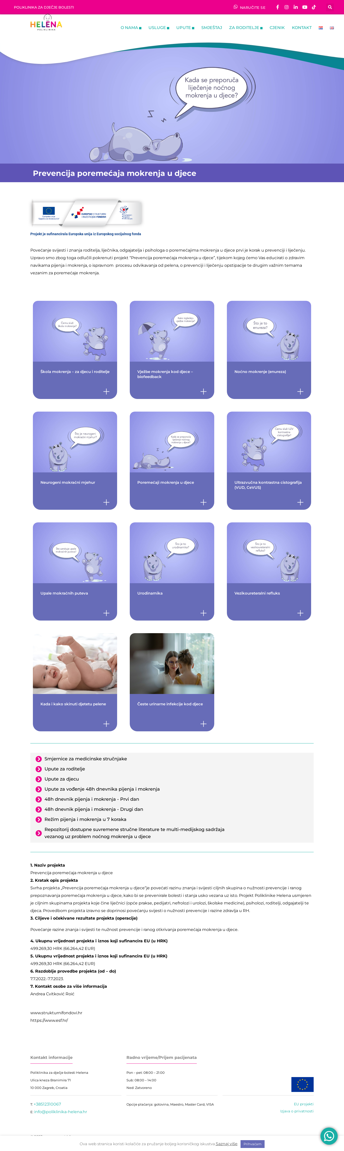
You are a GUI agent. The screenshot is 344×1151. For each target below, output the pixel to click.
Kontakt (302, 27)
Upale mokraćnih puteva (64, 593)
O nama (131, 28)
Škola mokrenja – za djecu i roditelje (75, 371)
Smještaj (211, 27)
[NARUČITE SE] (235, 6)
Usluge (158, 28)
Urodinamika (150, 593)
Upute (185, 28)
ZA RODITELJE (246, 28)
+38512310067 (47, 1104)
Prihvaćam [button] (253, 1144)
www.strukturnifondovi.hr (56, 1012)
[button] (330, 7)
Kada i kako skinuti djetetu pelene (74, 704)
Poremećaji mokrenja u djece (165, 482)
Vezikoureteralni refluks (257, 593)
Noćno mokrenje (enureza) (260, 371)
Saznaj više (227, 1143)
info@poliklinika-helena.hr (60, 1111)
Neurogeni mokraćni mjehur (67, 482)
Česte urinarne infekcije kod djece (170, 704)
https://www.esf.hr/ (49, 1020)
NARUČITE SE (253, 7)
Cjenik (277, 27)
